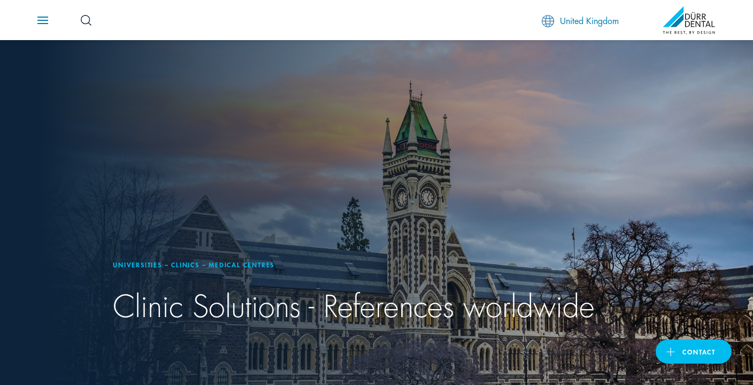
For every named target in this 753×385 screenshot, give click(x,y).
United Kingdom (580, 20)
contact (699, 351)
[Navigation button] (42, 20)
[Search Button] (86, 20)
